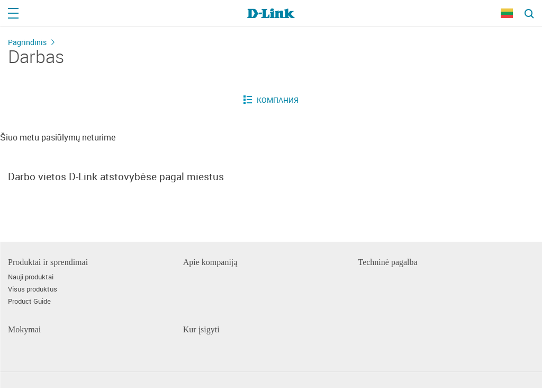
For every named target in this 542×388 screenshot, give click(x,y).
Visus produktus (32, 289)
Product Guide (29, 301)
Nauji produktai (30, 276)
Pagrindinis (27, 42)
